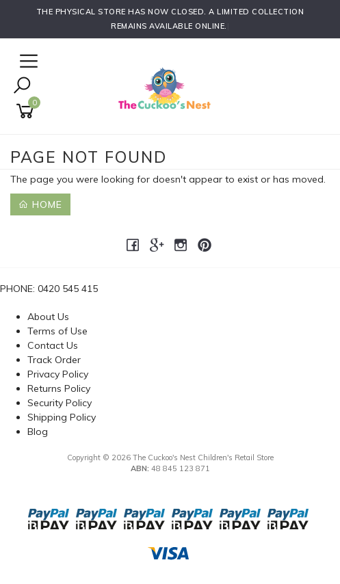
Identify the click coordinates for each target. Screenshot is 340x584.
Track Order (54, 360)
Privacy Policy (57, 374)
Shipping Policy (61, 417)
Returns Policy (58, 388)
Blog (37, 431)
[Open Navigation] (27, 62)
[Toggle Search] (22, 86)
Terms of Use (57, 331)
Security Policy (59, 403)
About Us (48, 316)
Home (40, 204)
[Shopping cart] (27, 111)
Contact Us (52, 345)
